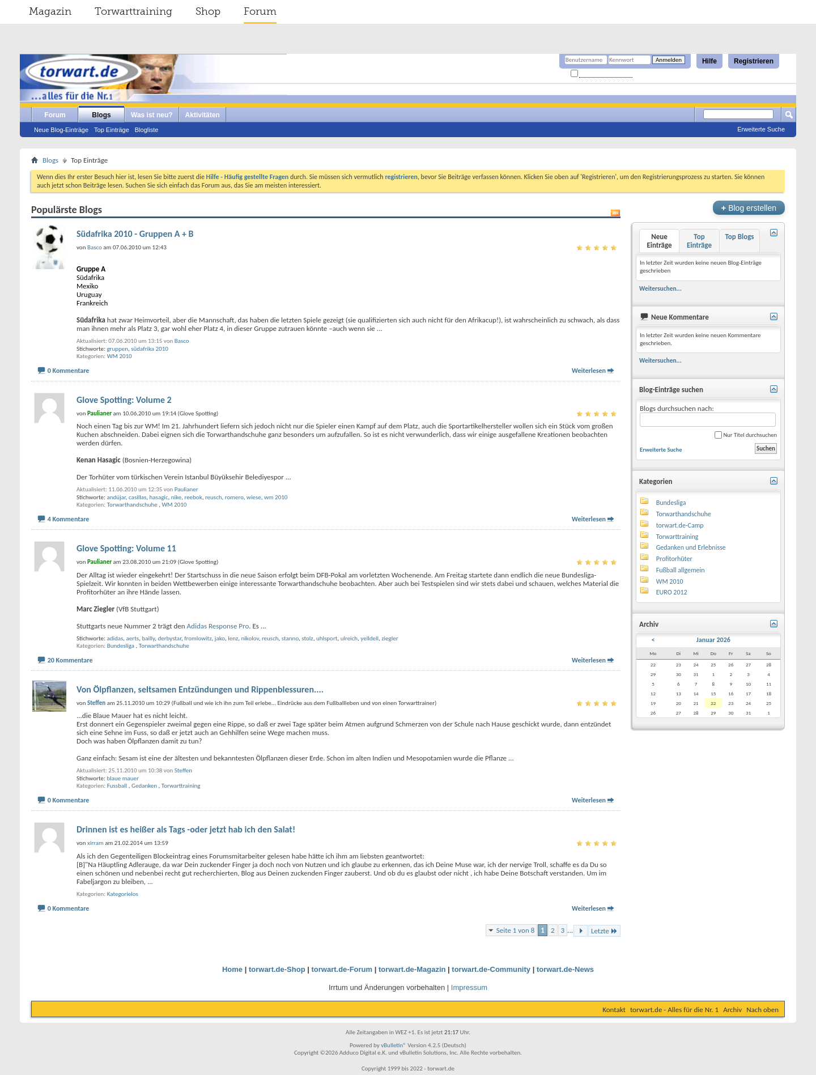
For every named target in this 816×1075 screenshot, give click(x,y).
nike (176, 497)
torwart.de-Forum (342, 969)
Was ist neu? (152, 115)
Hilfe (709, 61)
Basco (182, 341)
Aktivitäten (202, 115)
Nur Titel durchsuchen (746, 435)
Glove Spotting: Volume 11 (126, 548)
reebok (193, 497)
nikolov (250, 638)
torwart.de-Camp (680, 525)
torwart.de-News (565, 969)
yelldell (369, 638)
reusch (213, 497)
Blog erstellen (748, 208)
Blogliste (147, 129)
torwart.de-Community (491, 969)
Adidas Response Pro (218, 626)
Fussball (117, 785)
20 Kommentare (70, 660)
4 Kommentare (69, 519)
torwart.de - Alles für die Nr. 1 (674, 1009)
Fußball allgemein (680, 570)
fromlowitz (197, 638)
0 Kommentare (69, 371)
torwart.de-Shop (277, 969)
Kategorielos (122, 894)
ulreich (349, 638)
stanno (290, 638)
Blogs (101, 115)
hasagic (159, 497)
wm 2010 (275, 497)
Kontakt (614, 1009)
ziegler (389, 638)
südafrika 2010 (149, 348)
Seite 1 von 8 (515, 930)
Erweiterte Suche (761, 129)
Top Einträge (111, 129)
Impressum (469, 987)
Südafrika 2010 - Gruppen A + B (135, 233)
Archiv (732, 1009)
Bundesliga (120, 645)
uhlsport (327, 638)
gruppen (117, 348)
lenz (233, 638)
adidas (115, 638)
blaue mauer (122, 778)
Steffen (183, 770)
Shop (208, 11)
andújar (116, 497)
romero (234, 497)
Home (232, 969)
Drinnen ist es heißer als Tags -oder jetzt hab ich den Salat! (185, 829)
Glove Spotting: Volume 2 (124, 399)
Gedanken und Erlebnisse (691, 547)
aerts (132, 638)
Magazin (50, 11)
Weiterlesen (589, 371)
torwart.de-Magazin (412, 969)
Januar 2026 (713, 640)
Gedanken (144, 785)
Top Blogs (739, 236)
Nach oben (762, 1009)
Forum (260, 11)
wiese (253, 497)
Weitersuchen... (660, 288)
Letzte (604, 931)
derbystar (169, 638)
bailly (148, 638)
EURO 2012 (671, 592)
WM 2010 (119, 356)
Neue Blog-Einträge (61, 129)
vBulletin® (393, 1045)
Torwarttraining (133, 11)
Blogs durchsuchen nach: (708, 415)
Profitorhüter (674, 559)
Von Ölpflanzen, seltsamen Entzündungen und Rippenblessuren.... (200, 689)
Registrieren (754, 61)
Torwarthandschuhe (132, 504)
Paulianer (186, 489)
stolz (307, 638)
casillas (137, 497)
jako (220, 638)
